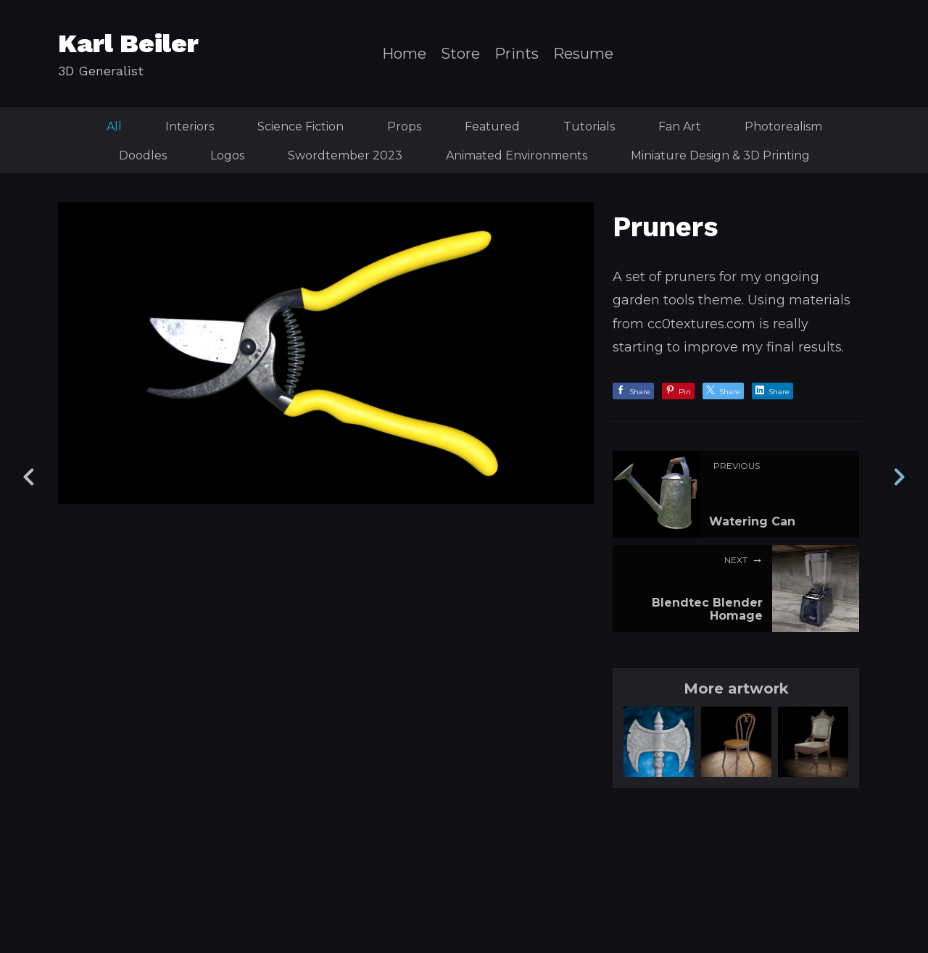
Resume (583, 54)
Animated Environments (516, 155)
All (114, 126)
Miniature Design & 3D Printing (720, 155)
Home (404, 54)
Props (404, 126)
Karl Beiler (128, 43)
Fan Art (679, 126)
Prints (516, 54)
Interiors (189, 126)
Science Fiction (300, 126)
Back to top (468, 909)
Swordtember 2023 (345, 155)
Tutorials (589, 126)
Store (460, 54)
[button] (836, 840)
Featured (492, 126)
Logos (227, 155)
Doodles (143, 155)
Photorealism (783, 126)
